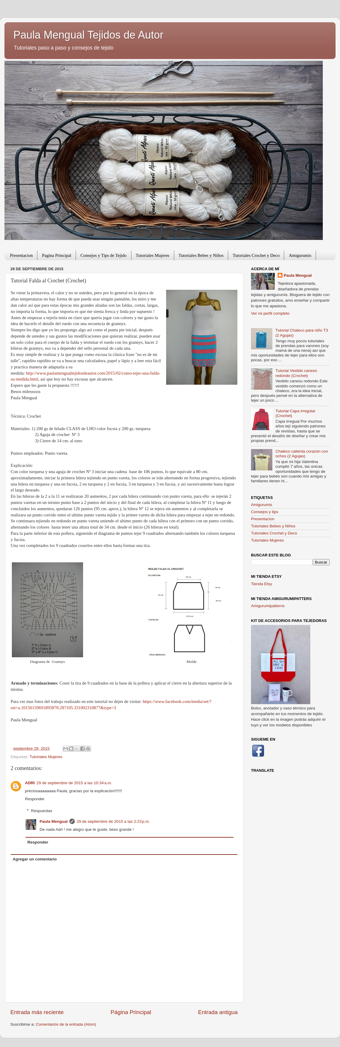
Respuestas (41, 811)
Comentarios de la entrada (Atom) (66, 1024)
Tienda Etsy (261, 584)
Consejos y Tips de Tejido (103, 255)
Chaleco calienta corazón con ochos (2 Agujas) (301, 453)
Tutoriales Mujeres (152, 255)
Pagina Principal (56, 255)
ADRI (30, 783)
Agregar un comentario (35, 859)
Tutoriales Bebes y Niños (201, 255)
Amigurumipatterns (268, 606)
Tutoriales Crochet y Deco (256, 255)
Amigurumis (300, 255)
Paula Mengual (54, 821)
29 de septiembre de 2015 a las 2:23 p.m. (113, 821)
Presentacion (21, 255)
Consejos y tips (264, 512)
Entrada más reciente (37, 1012)
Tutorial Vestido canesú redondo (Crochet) (296, 373)
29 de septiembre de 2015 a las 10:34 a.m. (74, 783)
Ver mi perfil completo (270, 313)
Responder (35, 799)
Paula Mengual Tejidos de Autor (88, 35)
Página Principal (131, 1012)
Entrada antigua (218, 1012)
